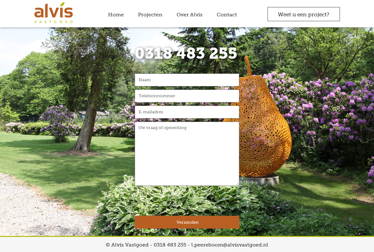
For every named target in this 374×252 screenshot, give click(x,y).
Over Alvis (190, 15)
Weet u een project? (303, 14)
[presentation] (184, 203)
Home (116, 15)
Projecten (150, 15)
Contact (227, 15)
